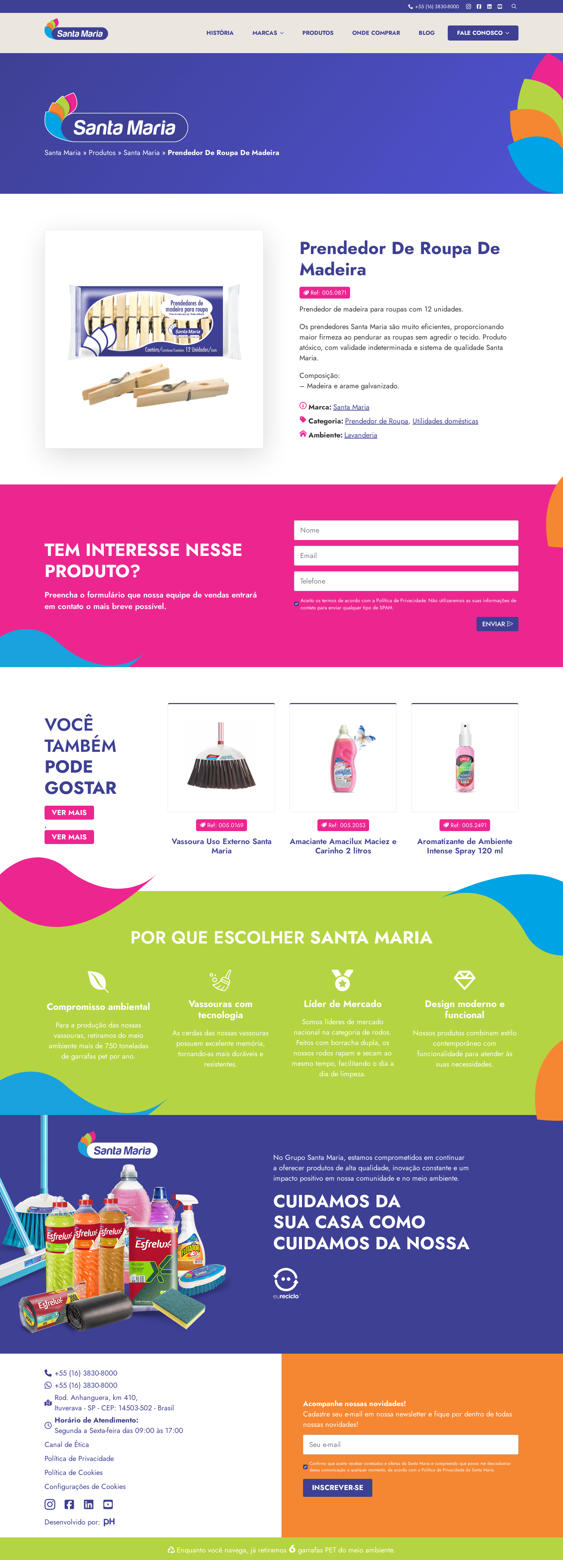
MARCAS (264, 33)
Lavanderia (360, 435)
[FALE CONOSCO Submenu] (509, 33)
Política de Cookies (74, 1472)
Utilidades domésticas (445, 421)
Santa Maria (63, 152)
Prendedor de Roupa (376, 421)
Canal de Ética (67, 1444)
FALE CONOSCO (480, 33)
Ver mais (69, 812)
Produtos (318, 33)
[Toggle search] (514, 6)
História (220, 33)
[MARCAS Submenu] (283, 33)
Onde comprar (376, 33)
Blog (427, 33)
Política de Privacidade (79, 1458)
